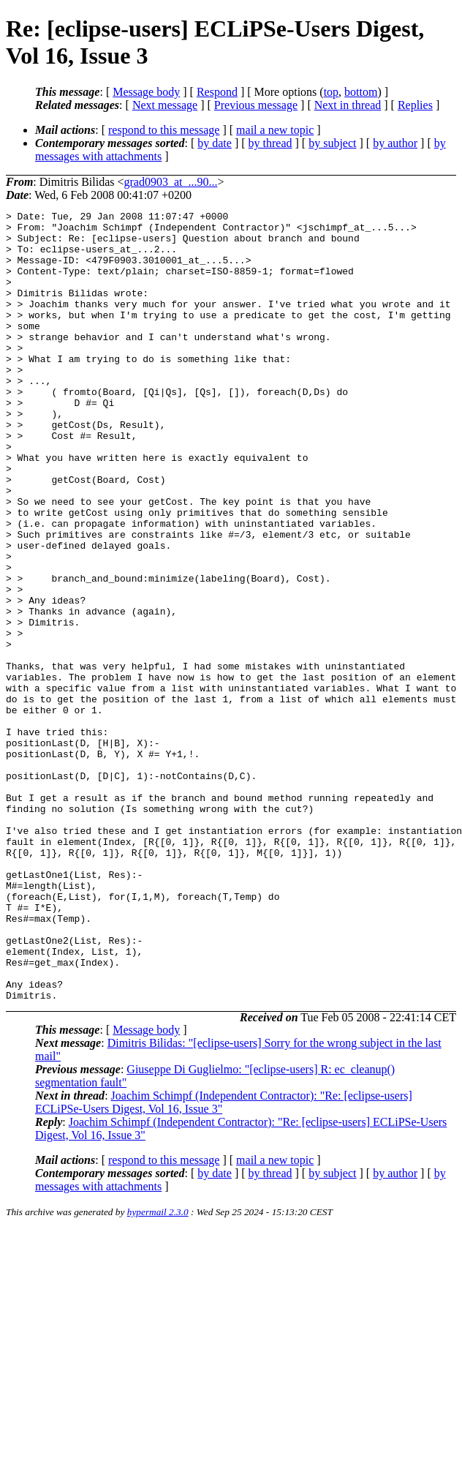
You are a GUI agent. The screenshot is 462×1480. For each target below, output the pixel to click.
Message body (146, 92)
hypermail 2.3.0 (158, 1369)
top (331, 92)
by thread (270, 143)
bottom (360, 92)
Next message (164, 105)
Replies (415, 105)
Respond (217, 92)
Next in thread (348, 105)
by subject (332, 143)
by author (395, 143)
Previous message (256, 105)
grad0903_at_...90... (170, 182)
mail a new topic (275, 130)
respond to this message (163, 130)
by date (214, 143)
